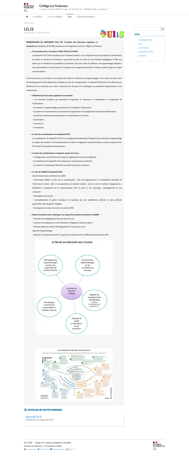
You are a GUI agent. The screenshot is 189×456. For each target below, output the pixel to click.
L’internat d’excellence (85, 17)
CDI (140, 43)
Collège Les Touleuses (53, 6)
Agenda (142, 55)
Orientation (144, 47)
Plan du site (43, 449)
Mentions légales (57, 449)
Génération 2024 (145, 51)
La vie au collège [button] (55, 17)
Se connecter (30, 449)
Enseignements (146, 39)
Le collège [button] (38, 17)
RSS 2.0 (71, 449)
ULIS (70, 17)
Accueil (26, 23)
